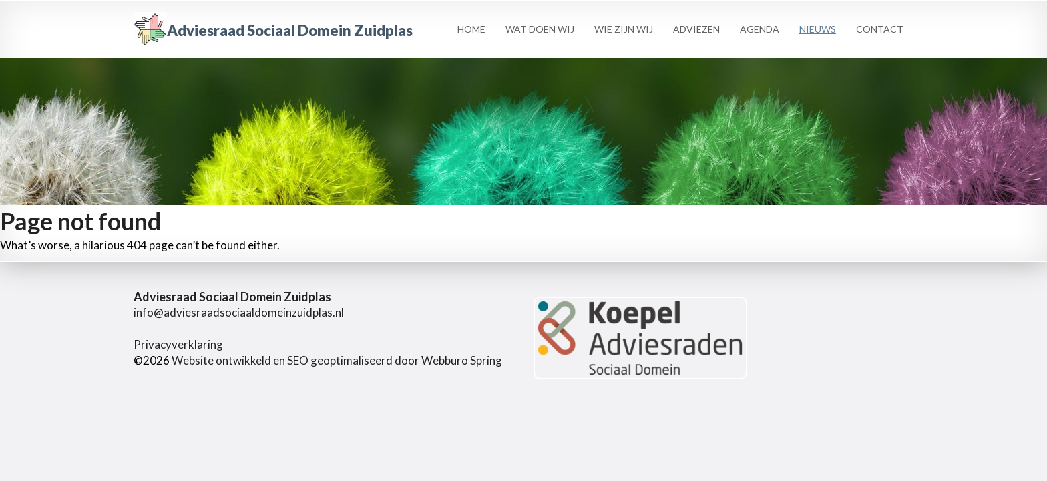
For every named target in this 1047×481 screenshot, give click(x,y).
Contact (879, 29)
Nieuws (817, 29)
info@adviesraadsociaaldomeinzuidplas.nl (239, 312)
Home (471, 29)
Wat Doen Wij (539, 29)
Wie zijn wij (623, 29)
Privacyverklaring (178, 344)
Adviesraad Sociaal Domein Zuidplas (273, 30)
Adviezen (696, 29)
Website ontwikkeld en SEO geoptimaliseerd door (337, 360)
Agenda (759, 29)
